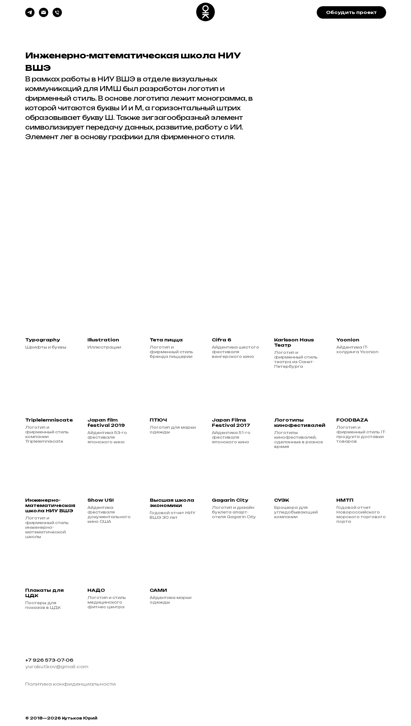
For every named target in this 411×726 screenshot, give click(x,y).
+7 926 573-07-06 (49, 660)
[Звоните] (57, 15)
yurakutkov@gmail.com (56, 666)
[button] (351, 12)
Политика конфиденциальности (70, 684)
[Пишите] (43, 15)
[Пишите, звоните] (30, 15)
